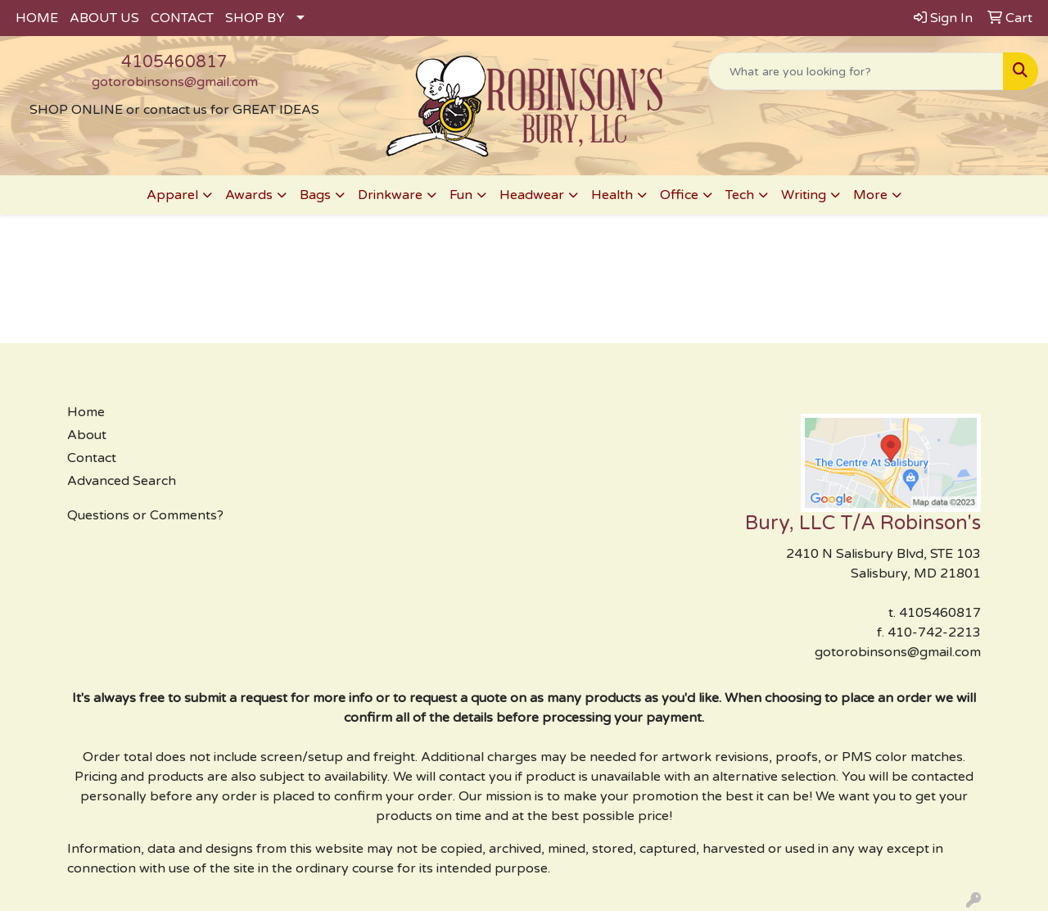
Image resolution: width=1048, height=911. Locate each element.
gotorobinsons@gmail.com (175, 82)
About (86, 435)
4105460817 (174, 62)
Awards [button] (249, 195)
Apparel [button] (172, 195)
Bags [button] (315, 195)
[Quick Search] (856, 71)
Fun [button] (460, 195)
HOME (37, 18)
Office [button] (679, 195)
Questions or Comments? (145, 515)
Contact (91, 458)
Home (86, 412)
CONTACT (182, 18)
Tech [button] (739, 195)
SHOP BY (255, 18)
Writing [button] (803, 195)
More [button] (870, 195)
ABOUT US (104, 18)
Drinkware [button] (390, 195)
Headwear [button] (531, 195)
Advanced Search (121, 481)
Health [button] (612, 195)
